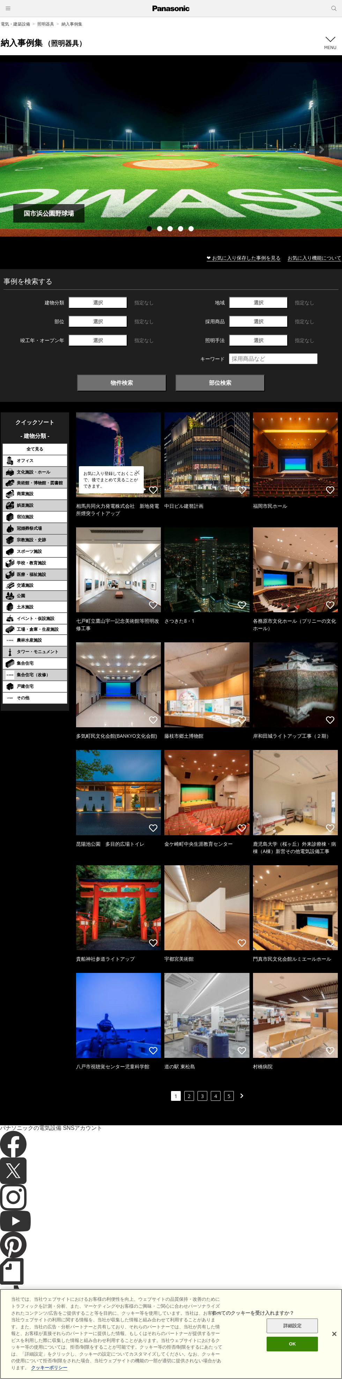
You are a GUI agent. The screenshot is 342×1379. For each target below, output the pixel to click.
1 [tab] (150, 229)
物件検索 (122, 383)
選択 (98, 302)
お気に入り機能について (314, 257)
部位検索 (220, 383)
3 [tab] (171, 229)
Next (322, 150)
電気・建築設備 (15, 24)
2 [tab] (160, 229)
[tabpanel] (171, 149)
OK (292, 1360)
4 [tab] (181, 229)
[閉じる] (334, 1351)
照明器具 (45, 24)
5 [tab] (191, 229)
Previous (20, 150)
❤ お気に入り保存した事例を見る (244, 257)
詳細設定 (292, 1342)
